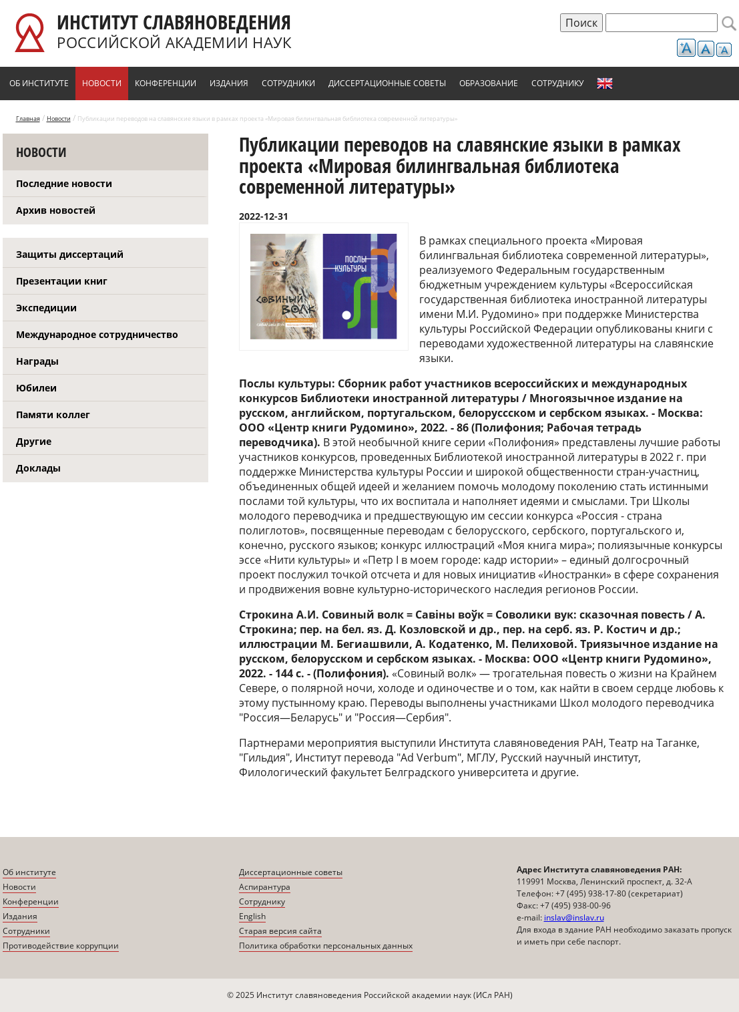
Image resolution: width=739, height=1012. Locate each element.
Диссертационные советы (387, 83)
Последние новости (64, 183)
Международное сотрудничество (97, 334)
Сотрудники (288, 83)
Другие (33, 441)
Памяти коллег (53, 414)
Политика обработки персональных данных (326, 945)
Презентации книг (61, 281)
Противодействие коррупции (61, 945)
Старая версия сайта (280, 931)
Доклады (38, 468)
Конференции (165, 83)
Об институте (39, 83)
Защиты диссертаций (70, 254)
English (605, 83)
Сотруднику (557, 83)
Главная (28, 118)
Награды (37, 361)
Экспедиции (46, 307)
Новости (101, 83)
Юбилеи (36, 387)
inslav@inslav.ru (574, 917)
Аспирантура (264, 886)
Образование (488, 83)
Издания (229, 83)
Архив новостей (55, 210)
